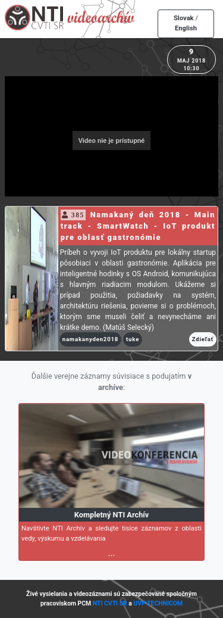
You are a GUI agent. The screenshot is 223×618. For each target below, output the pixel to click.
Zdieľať (202, 339)
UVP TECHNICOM (158, 603)
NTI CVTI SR (110, 603)
